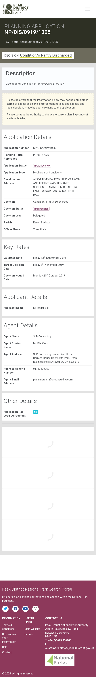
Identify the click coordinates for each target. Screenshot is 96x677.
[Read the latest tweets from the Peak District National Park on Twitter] (5, 609)
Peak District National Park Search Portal (37, 589)
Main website (32, 628)
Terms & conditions (8, 627)
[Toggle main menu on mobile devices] (87, 9)
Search (29, 634)
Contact (7, 652)
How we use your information (9, 638)
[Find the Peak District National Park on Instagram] (35, 609)
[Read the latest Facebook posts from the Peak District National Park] (15, 609)
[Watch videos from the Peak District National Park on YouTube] (25, 609)
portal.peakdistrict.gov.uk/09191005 (35, 42)
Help (4, 647)
